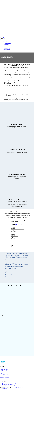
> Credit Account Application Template (5, 373)
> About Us (1, 374)
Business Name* (13, 226)
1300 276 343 (17, 224)
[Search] (0, 39)
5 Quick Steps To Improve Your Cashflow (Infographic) (9, 386)
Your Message (13, 237)
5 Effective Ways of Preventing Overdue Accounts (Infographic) (10, 384)
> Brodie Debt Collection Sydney (4, 378)
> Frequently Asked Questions (4, 370)
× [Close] (11, 247)
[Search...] (6, 38)
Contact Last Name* (13, 231)
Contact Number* (13, 228)
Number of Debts (13, 234)
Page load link (2, 390)
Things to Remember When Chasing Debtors (8, 385)
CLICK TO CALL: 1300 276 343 (3, 363)
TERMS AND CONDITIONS (19, 388)
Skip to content (2, 0)
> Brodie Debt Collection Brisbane (4, 377)
